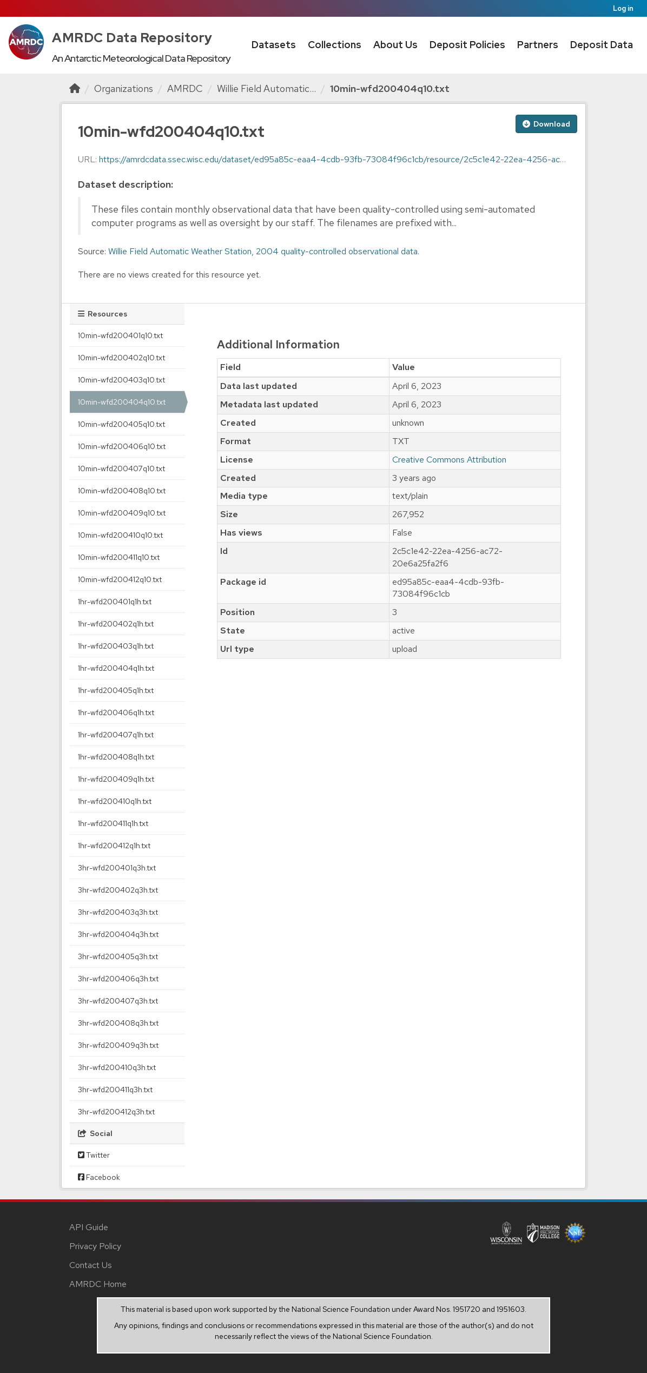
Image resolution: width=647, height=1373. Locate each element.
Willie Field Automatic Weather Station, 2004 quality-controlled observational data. (263, 251)
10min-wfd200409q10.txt (122, 513)
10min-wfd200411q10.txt (119, 557)
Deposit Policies (467, 44)
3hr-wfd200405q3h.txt (118, 956)
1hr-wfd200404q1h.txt (116, 668)
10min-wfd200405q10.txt (121, 424)
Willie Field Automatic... (266, 88)
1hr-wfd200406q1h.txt (116, 712)
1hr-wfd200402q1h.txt (116, 624)
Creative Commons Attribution (449, 459)
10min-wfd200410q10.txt (120, 535)
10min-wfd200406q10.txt (122, 446)
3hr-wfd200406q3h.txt (118, 978)
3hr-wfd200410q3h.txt (117, 1067)
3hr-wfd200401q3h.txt (117, 868)
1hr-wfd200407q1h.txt (116, 735)
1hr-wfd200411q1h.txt (113, 823)
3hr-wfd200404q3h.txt (118, 934)
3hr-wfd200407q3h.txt (118, 1001)
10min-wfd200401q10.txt (120, 335)
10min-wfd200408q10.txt (122, 491)
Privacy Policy (95, 1246)
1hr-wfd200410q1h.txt (114, 801)
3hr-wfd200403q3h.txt (118, 912)
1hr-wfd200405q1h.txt (116, 690)
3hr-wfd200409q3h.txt (118, 1045)
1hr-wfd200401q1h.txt (114, 601)
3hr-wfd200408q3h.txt (118, 1023)
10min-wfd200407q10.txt (121, 468)
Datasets (274, 44)
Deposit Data (601, 44)
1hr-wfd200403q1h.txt (116, 646)
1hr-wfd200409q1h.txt (116, 779)
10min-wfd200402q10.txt (121, 357)
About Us (395, 44)
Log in (623, 8)
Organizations (123, 88)
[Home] (74, 88)
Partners (537, 44)
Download (546, 124)
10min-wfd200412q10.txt (120, 579)
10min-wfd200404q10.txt (390, 88)
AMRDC (185, 88)
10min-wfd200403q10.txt (121, 380)
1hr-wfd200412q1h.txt (114, 845)
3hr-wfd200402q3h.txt (118, 890)
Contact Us (90, 1265)
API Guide (88, 1227)
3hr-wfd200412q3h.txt (116, 1112)
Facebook (99, 1177)
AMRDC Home (98, 1284)
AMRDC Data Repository (132, 37)
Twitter (94, 1155)
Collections (334, 44)
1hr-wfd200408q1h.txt (116, 757)
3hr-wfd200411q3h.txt (115, 1089)
